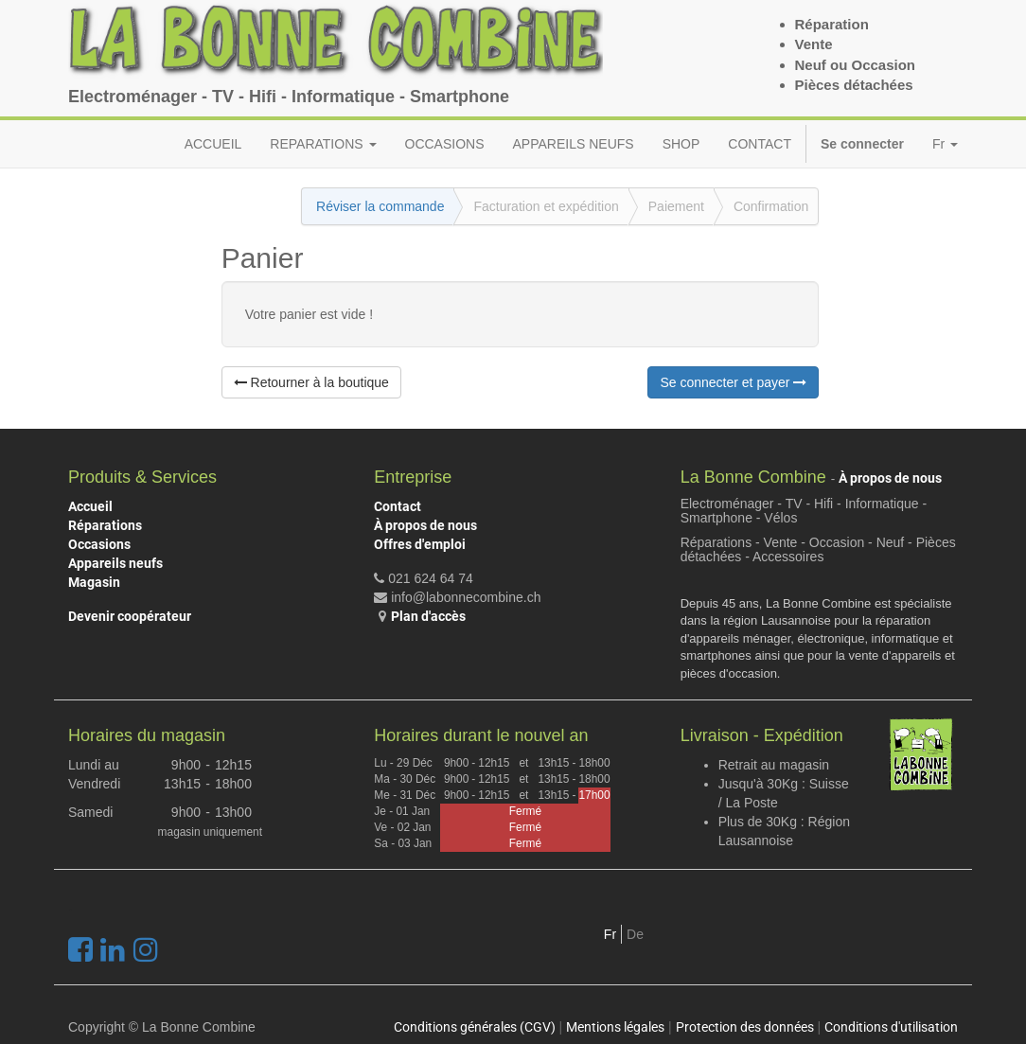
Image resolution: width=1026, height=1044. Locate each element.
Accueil (90, 506)
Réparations (105, 525)
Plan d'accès (428, 616)
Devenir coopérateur (129, 616)
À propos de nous (425, 525)
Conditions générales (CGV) (475, 1027)
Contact (397, 506)
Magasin (94, 582)
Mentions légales (615, 1027)
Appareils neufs (115, 563)
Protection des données (745, 1027)
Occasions (99, 544)
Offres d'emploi (420, 544)
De (635, 934)
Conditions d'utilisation (891, 1027)
